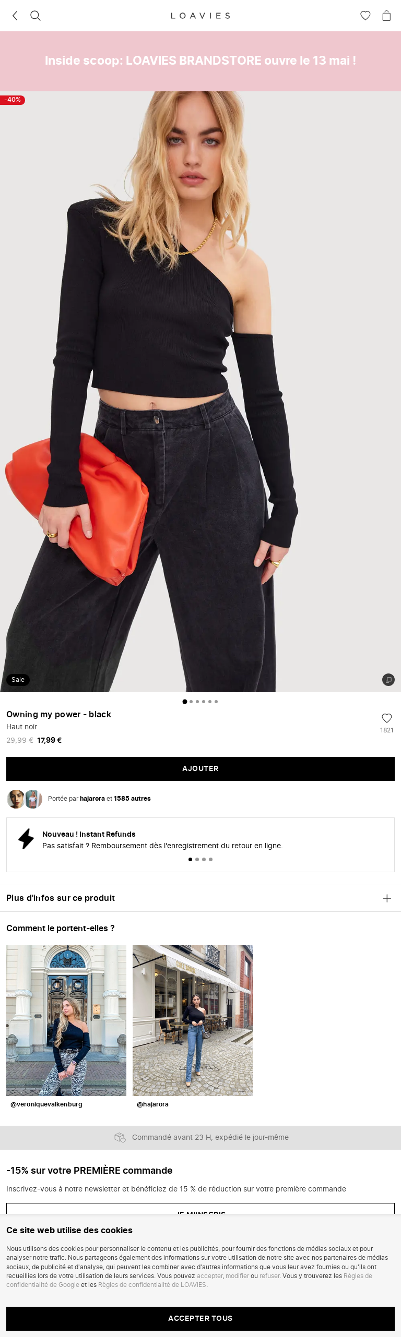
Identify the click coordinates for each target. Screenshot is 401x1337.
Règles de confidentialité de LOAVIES (152, 1285)
